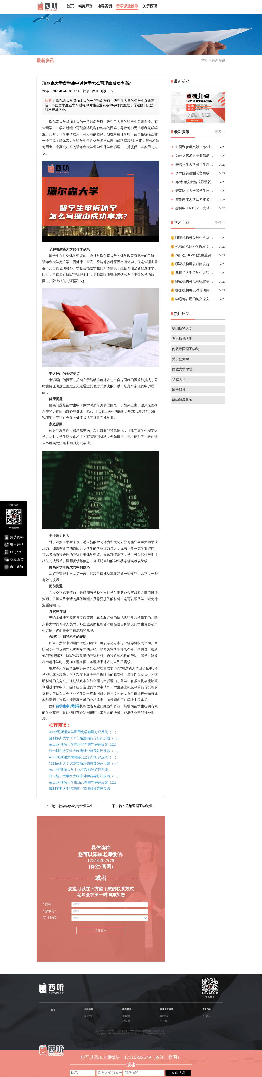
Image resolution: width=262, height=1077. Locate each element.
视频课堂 (126, 1016)
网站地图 (147, 1031)
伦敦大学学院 (182, 369)
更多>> (220, 132)
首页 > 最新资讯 (213, 60)
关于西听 (150, 6)
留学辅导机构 (182, 400)
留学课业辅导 (127, 6)
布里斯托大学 (182, 339)
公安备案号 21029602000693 (129, 1031)
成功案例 (126, 1021)
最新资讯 (164, 1016)
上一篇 (71, 806)
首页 (70, 6)
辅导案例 (104, 6)
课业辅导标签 (158, 1031)
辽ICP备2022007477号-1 (105, 1031)
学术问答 (164, 1021)
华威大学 (179, 379)
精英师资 (85, 6)
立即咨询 (178, 1073)
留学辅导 (179, 390)
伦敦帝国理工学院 (185, 349)
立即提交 (100, 930)
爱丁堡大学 (180, 359)
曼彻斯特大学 (182, 328)
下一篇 (138, 806)
